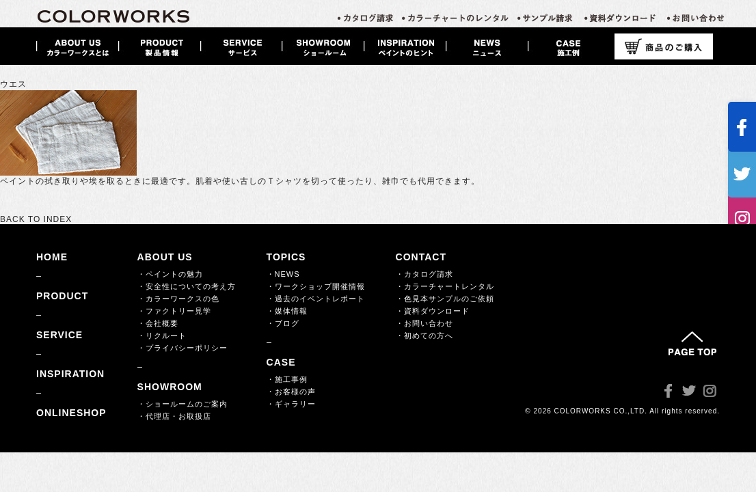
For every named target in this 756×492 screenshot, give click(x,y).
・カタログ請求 (424, 274)
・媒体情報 (287, 311)
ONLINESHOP (71, 412)
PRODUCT (62, 295)
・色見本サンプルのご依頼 (445, 299)
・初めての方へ (424, 335)
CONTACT (421, 256)
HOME (52, 256)
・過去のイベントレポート (316, 299)
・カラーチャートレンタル (445, 286)
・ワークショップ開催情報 (316, 286)
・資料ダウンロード (433, 311)
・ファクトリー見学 (174, 311)
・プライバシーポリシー (182, 348)
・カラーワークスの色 (178, 299)
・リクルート (162, 335)
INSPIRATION (70, 373)
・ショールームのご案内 (182, 404)
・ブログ (283, 323)
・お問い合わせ (424, 323)
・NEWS (283, 274)
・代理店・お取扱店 (174, 416)
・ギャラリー (291, 404)
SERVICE (59, 334)
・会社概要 (157, 323)
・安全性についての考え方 (186, 286)
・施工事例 (287, 379)
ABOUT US (165, 256)
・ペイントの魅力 (170, 274)
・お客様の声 (291, 391)
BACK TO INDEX (36, 219)
